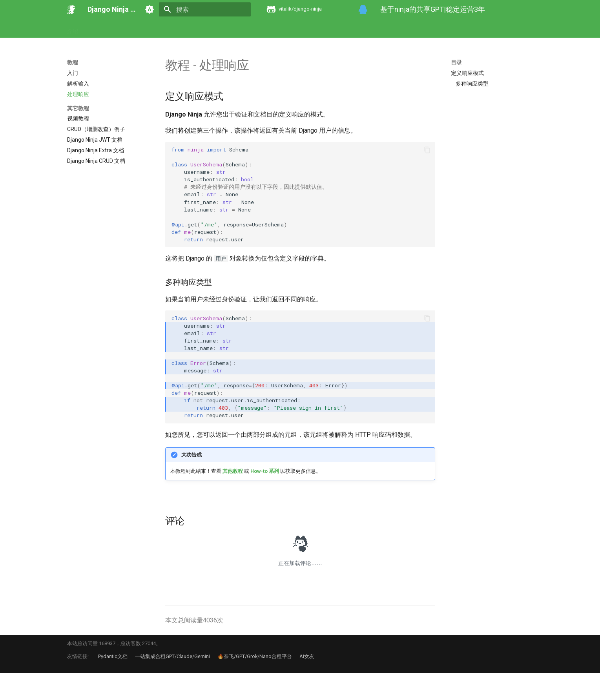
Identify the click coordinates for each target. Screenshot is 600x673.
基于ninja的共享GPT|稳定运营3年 (432, 9)
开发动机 (98, 29)
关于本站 (536, 29)
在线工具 (479, 29)
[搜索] (205, 9)
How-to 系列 (154, 29)
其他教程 (232, 471)
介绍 (72, 29)
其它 (184, 29)
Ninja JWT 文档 (217, 29)
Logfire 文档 (400, 29)
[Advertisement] (491, 149)
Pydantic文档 (113, 656)
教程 (124, 29)
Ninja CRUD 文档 (313, 29)
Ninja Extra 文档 (265, 29)
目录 (456, 62)
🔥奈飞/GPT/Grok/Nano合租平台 (254, 656)
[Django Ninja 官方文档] (71, 9)
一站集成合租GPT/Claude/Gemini (172, 656)
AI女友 (306, 656)
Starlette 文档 (442, 29)
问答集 (508, 29)
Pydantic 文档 (359, 29)
